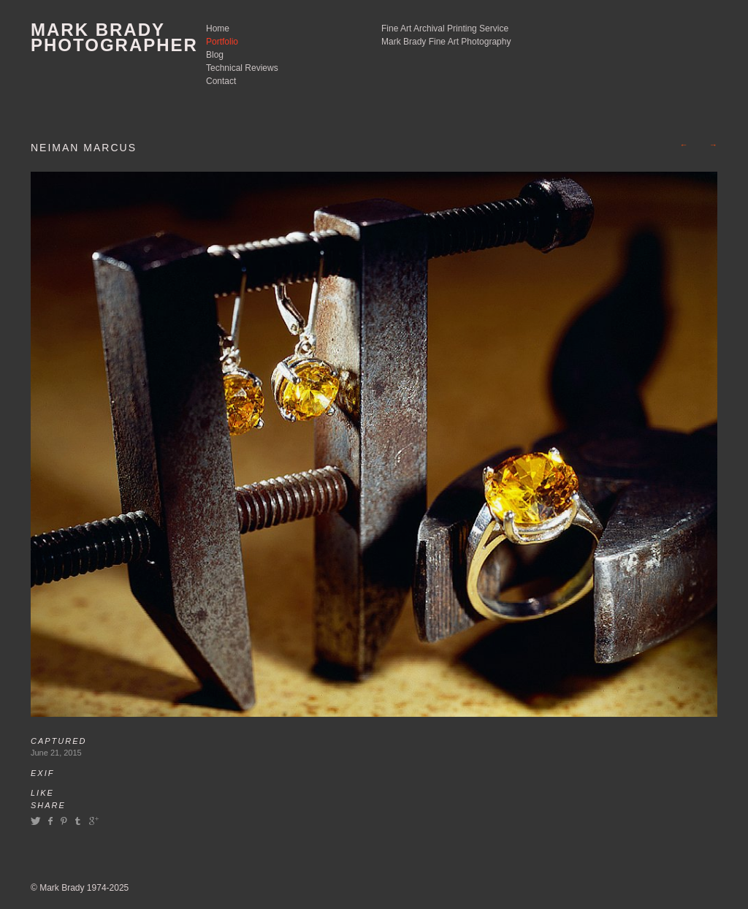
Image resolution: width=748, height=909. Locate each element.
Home (217, 28)
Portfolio (222, 42)
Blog (215, 55)
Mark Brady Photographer (114, 37)
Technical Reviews (242, 68)
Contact (221, 81)
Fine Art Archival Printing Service (444, 28)
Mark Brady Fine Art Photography (446, 42)
